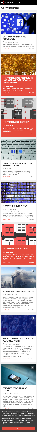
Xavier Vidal (12, 209)
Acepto (18, 428)
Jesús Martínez (12, 294)
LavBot (10, 169)
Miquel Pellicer (12, 393)
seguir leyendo (6, 48)
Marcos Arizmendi (13, 344)
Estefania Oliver (13, 42)
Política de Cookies (21, 424)
